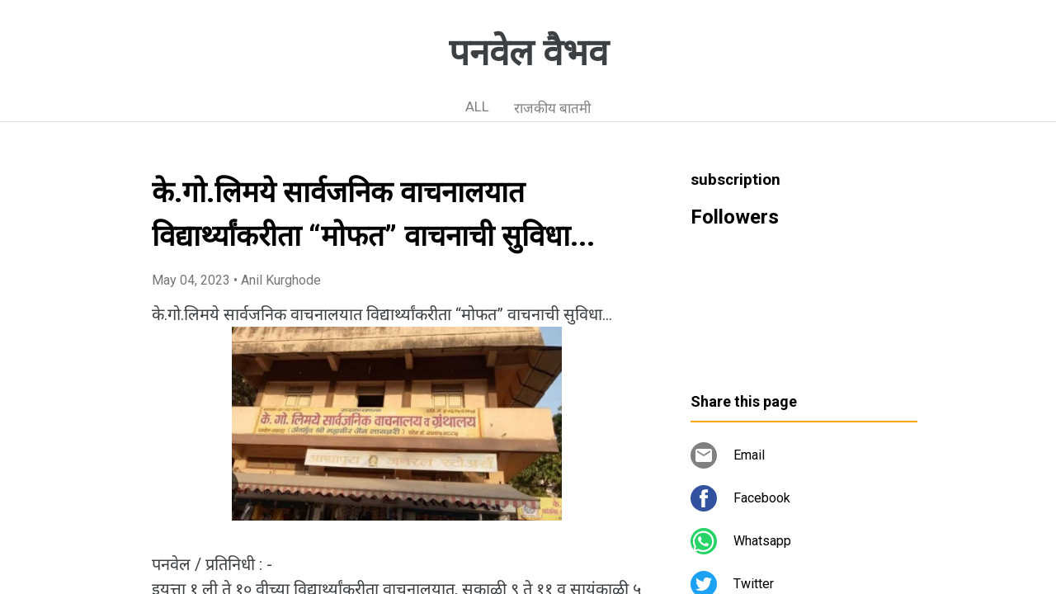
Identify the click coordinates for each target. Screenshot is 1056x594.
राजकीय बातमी (552, 108)
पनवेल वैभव (528, 52)
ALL (477, 106)
